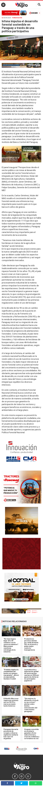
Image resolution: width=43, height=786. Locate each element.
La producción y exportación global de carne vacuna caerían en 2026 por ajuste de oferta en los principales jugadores (31, 675)
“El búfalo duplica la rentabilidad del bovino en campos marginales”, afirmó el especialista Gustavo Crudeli (11, 674)
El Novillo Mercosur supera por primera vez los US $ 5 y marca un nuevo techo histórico (11, 702)
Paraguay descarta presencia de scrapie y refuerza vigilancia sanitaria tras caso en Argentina (11, 733)
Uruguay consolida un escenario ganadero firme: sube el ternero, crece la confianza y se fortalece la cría (31, 733)
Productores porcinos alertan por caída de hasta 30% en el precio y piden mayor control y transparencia (31, 644)
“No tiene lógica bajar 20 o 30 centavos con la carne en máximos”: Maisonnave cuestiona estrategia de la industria (11, 645)
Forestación (17, 18)
